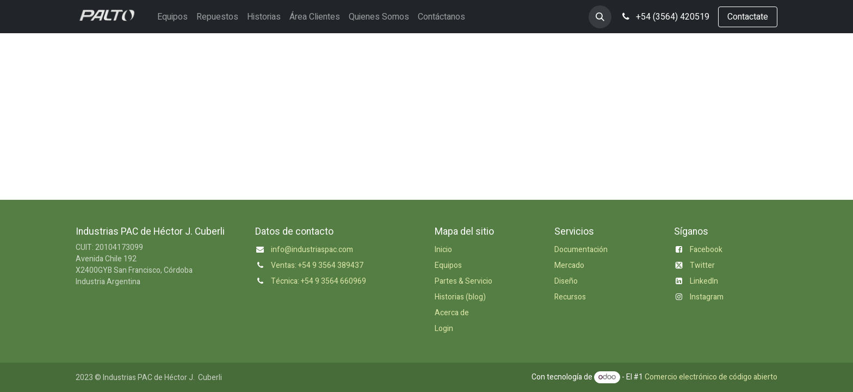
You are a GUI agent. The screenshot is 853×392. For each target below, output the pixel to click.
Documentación (581, 249)
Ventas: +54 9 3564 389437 (317, 265)
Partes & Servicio (463, 281)
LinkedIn (704, 281)
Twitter (702, 265)
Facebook (706, 249)
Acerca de (452, 312)
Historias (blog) (460, 297)
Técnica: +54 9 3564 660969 (318, 281)
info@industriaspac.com (312, 249)
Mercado (569, 265)
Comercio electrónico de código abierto (711, 377)
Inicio (443, 249)
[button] (600, 16)
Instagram (707, 297)
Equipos (448, 265)
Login (444, 328)
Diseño (566, 281)
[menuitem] (172, 17)
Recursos (570, 297)
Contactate (747, 16)
